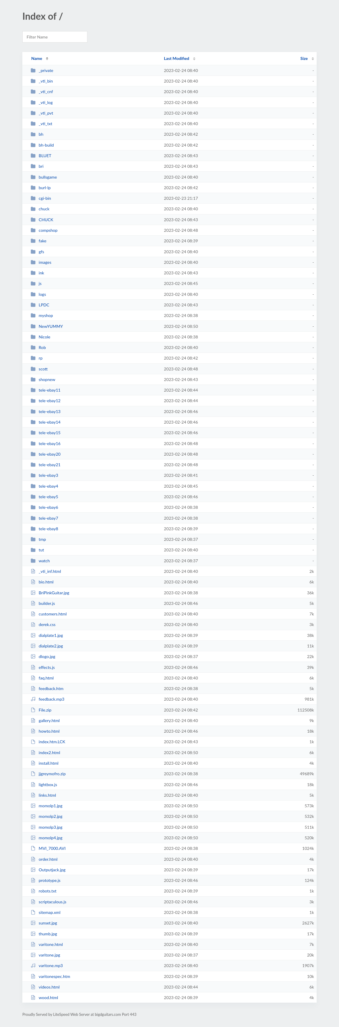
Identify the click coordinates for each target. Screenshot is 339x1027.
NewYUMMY (47, 326)
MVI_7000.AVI (48, 848)
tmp (38, 539)
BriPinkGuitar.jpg (50, 592)
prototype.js (45, 880)
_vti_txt (41, 123)
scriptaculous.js (48, 901)
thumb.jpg (44, 933)
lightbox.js (44, 784)
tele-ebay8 (44, 528)
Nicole (40, 336)
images (41, 262)
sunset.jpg (44, 922)
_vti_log (42, 102)
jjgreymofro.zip (48, 773)
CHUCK (42, 219)
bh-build (42, 144)
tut (37, 549)
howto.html (45, 731)
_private (42, 70)
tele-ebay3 (44, 475)
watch (40, 560)
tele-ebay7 (44, 518)
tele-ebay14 (46, 421)
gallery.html (45, 720)
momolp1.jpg (46, 805)
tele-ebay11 (46, 389)
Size (304, 58)
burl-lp (41, 187)
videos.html (45, 986)
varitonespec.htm (50, 976)
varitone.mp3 (47, 965)
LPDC (40, 304)
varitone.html (47, 944)
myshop (42, 315)
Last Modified (176, 58)
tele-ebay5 (44, 496)
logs (38, 294)
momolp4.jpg (46, 837)
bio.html (42, 581)
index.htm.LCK (48, 741)
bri (37, 166)
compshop (44, 230)
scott (39, 368)
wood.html (44, 997)
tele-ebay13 (46, 411)
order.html (44, 859)
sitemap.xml (45, 912)
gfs (37, 251)
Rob (38, 347)
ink (37, 272)
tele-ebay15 (46, 432)
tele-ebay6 (44, 507)
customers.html (49, 613)
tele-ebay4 (44, 486)
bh (37, 134)
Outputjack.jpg (48, 869)
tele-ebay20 (46, 454)
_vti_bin (42, 80)
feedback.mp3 (47, 699)
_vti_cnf (42, 91)
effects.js (43, 667)
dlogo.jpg (43, 656)
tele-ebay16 (46, 443)
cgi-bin (41, 198)
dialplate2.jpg (47, 645)
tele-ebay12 (46, 400)
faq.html (42, 677)
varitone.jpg (45, 954)
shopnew (43, 379)
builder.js (43, 603)
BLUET (41, 155)
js (36, 283)
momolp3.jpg (46, 827)
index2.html (45, 752)
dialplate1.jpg (47, 635)
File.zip (41, 709)
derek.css (43, 624)
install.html (45, 763)
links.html (43, 795)
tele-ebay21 (46, 464)
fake (38, 240)
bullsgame (44, 176)
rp (36, 357)
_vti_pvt (42, 112)
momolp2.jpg (46, 816)
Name (36, 58)
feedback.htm (47, 688)
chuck (40, 208)
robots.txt (43, 890)
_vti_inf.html (46, 571)
